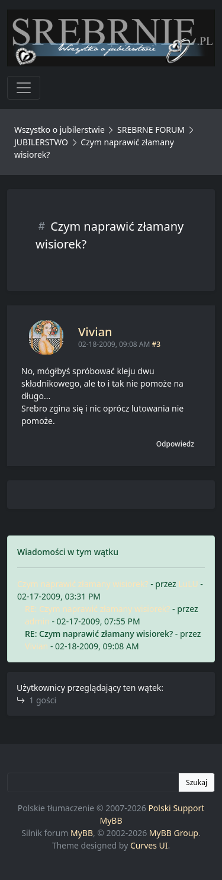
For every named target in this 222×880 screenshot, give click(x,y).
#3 (156, 344)
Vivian (95, 332)
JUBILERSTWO (42, 142)
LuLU (188, 583)
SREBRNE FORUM (151, 129)
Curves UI (149, 845)
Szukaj (196, 782)
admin (37, 621)
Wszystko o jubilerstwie (59, 129)
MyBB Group (173, 832)
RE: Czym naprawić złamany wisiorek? (97, 608)
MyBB (81, 832)
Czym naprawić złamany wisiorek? (83, 583)
